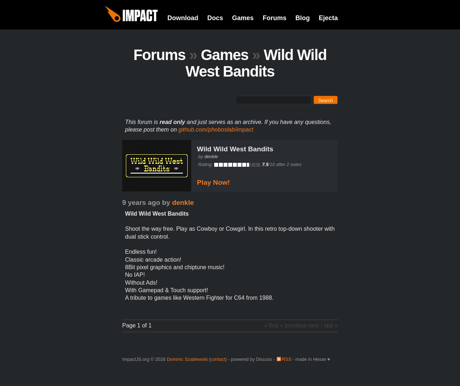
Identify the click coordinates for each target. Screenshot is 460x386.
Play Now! (213, 182)
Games (243, 18)
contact (218, 359)
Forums (274, 18)
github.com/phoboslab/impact (216, 130)
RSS (286, 359)
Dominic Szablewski (187, 359)
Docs (215, 18)
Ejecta (328, 18)
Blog (302, 18)
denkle (211, 156)
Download (182, 18)
